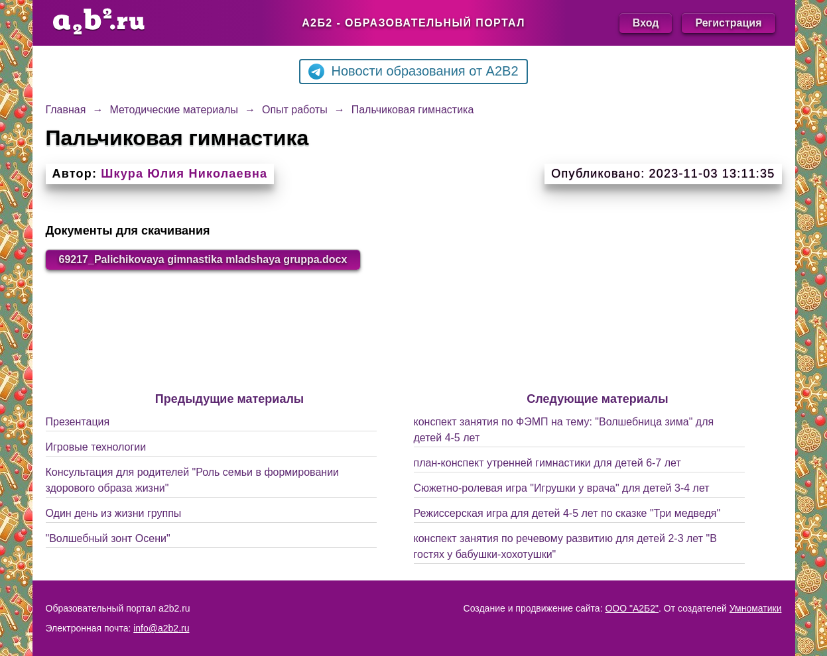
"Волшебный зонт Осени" (108, 538)
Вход (646, 22)
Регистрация (728, 22)
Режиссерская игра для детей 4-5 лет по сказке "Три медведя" (567, 513)
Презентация (78, 421)
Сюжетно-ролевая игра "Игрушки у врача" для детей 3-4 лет (562, 488)
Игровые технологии (96, 447)
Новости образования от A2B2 (413, 72)
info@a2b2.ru (161, 628)
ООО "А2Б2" (632, 608)
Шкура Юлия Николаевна (184, 173)
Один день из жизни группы (114, 513)
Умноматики (756, 608)
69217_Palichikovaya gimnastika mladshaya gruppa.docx (203, 259)
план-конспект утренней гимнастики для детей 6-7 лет (547, 462)
